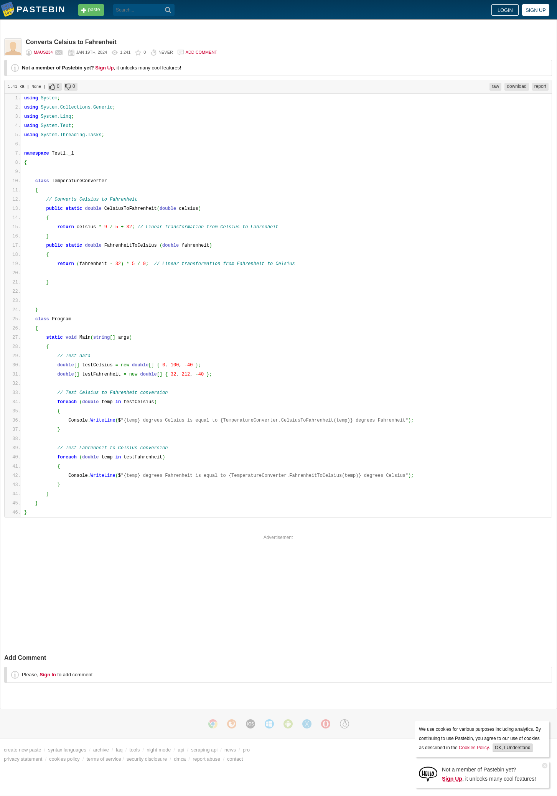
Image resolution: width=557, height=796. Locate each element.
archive (101, 750)
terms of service (104, 759)
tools (134, 750)
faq (119, 750)
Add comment (201, 52)
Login (505, 10)
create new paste (22, 750)
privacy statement (23, 759)
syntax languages (67, 750)
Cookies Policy (474, 747)
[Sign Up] (428, 773)
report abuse (206, 759)
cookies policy (64, 759)
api (181, 750)
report (540, 86)
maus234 (43, 52)
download (516, 86)
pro (246, 750)
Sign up (536, 10)
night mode (159, 750)
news (230, 750)
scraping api (204, 750)
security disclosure (147, 759)
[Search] (168, 10)
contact (235, 759)
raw (495, 86)
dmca (180, 759)
